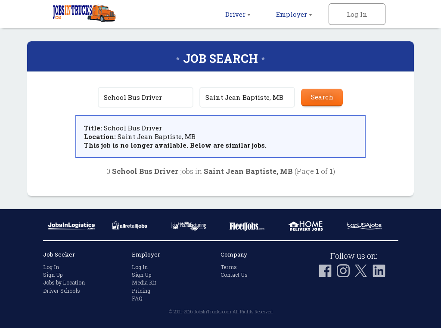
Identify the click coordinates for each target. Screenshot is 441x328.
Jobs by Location (64, 282)
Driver (238, 14)
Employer (294, 14)
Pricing (141, 290)
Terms (228, 266)
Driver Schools (61, 290)
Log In (357, 14)
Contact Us (234, 274)
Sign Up (52, 274)
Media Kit (144, 282)
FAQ (137, 298)
